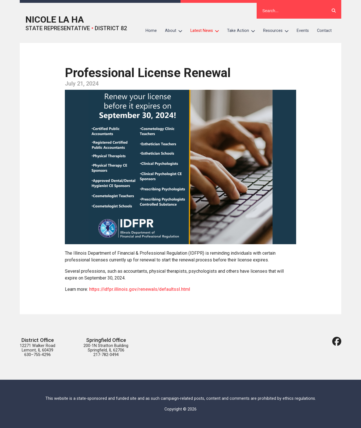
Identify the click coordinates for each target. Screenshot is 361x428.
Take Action (243, 30)
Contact (324, 30)
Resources (278, 30)
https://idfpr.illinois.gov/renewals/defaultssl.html (139, 289)
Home (151, 30)
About (175, 30)
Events (303, 30)
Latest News (206, 30)
